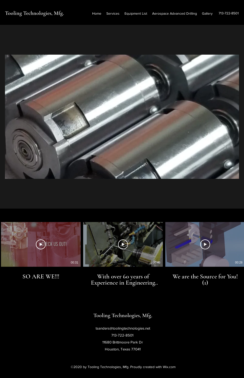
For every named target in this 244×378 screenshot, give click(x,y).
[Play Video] (41, 244)
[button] (122, 117)
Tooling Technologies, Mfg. (34, 13)
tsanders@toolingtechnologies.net (123, 328)
